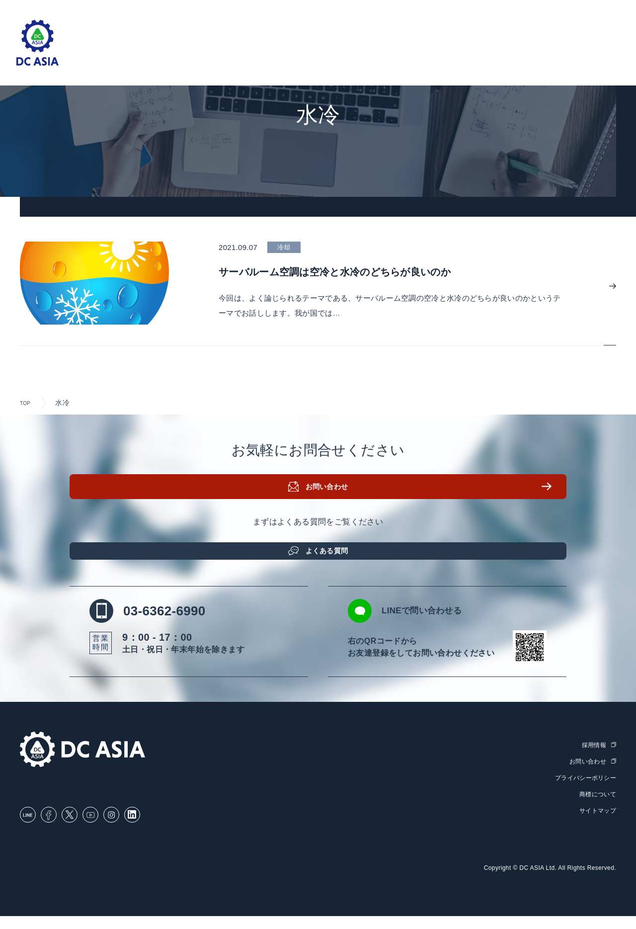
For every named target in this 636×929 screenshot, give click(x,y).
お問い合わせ (330, 498)
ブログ (429, 55)
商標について (596, 807)
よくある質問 (330, 556)
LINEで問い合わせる (436, 625)
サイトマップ (596, 823)
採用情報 (600, 55)
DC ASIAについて (536, 55)
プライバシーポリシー (583, 791)
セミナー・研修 (373, 55)
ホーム (198, 55)
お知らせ (473, 55)
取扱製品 (314, 55)
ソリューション (254, 55)
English (597, 11)
